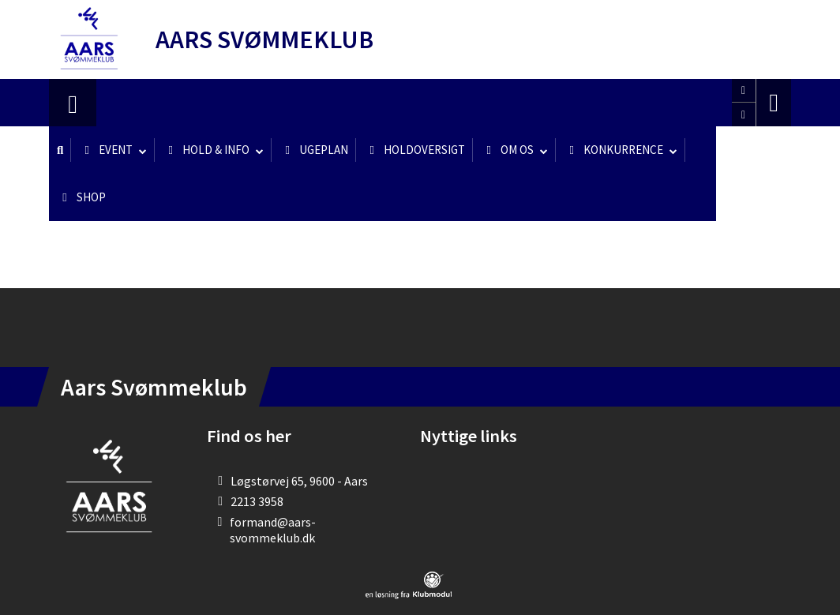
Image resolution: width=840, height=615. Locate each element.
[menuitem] (72, 102)
